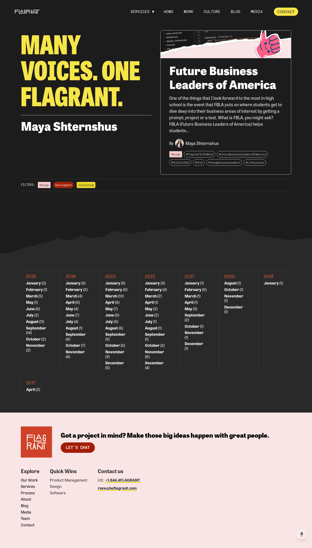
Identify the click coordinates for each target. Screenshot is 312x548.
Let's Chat (78, 447)
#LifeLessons (255, 162)
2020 (229, 276)
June (30, 309)
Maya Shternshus (202, 143)
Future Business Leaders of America (222, 77)
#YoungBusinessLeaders (224, 162)
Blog (24, 505)
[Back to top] (301, 534)
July (30, 315)
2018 (269, 276)
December (114, 363)
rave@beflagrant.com (117, 488)
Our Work (29, 480)
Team (25, 518)
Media (26, 512)
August (32, 321)
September (36, 328)
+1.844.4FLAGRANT (123, 480)
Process (28, 493)
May (30, 302)
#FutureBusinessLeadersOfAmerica (242, 154)
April (70, 302)
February (35, 289)
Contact (286, 11)
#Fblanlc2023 (180, 162)
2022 (150, 276)
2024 (71, 276)
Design (56, 486)
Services (28, 486)
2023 (110, 276)
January (34, 283)
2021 (189, 276)
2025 (31, 276)
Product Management (68, 480)
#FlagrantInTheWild (199, 154)
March (32, 296)
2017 (30, 383)
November (35, 345)
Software (58, 493)
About (26, 499)
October (33, 339)
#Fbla (199, 162)
